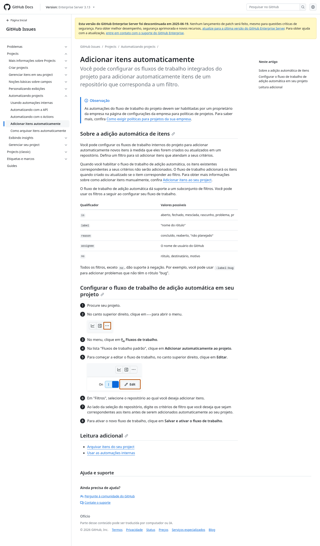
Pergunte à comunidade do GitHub (107, 496)
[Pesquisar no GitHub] (273, 7)
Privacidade (134, 530)
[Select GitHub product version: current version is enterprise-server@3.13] (70, 7)
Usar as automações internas (111, 452)
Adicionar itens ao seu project (187, 179)
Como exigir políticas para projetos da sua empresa (148, 119)
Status (150, 530)
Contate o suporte (95, 502)
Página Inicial (16, 20)
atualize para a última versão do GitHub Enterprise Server (243, 28)
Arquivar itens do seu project (110, 446)
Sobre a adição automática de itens (127, 133)
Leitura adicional (104, 435)
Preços (163, 530)
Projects (110, 46)
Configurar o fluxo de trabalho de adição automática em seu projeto (157, 291)
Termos (117, 530)
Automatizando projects (138, 46)
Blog (212, 530)
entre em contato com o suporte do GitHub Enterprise (145, 33)
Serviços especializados (188, 530)
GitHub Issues (21, 29)
